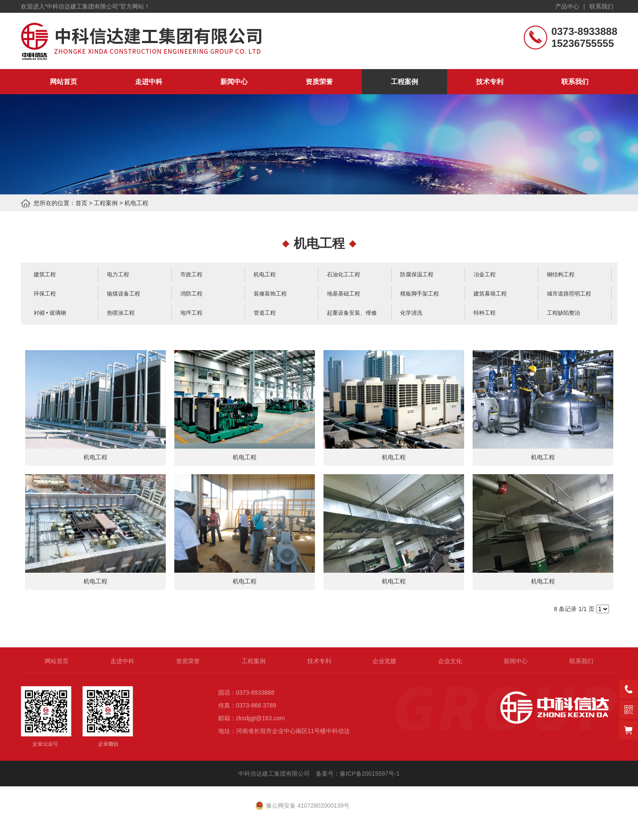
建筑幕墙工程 (490, 293)
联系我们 (601, 6)
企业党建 (384, 661)
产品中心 (567, 6)
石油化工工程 (343, 274)
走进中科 (148, 81)
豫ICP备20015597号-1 (370, 773)
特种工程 (484, 313)
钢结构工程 (560, 274)
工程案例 (404, 81)
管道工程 (265, 313)
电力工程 (118, 274)
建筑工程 (45, 274)
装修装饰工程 (270, 293)
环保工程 (45, 293)
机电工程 (136, 203)
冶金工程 (484, 274)
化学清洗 (411, 313)
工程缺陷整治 (563, 313)
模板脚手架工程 (419, 293)
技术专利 (489, 81)
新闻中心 (234, 81)
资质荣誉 (319, 81)
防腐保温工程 (416, 274)
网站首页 (63, 81)
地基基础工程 (343, 293)
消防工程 (191, 293)
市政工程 (191, 274)
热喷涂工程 (121, 313)
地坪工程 (191, 313)
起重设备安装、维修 (352, 313)
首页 (81, 203)
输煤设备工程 (123, 293)
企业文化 (450, 661)
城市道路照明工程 (569, 293)
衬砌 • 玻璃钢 (50, 313)
